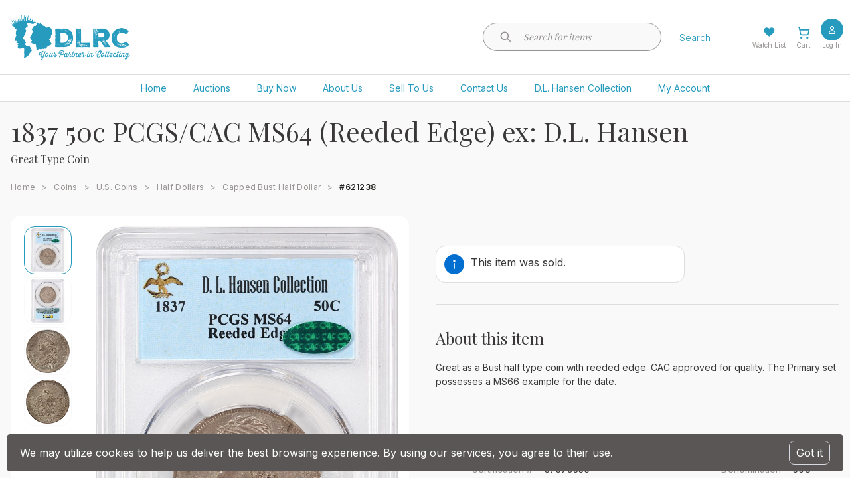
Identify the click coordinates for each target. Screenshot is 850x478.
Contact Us (484, 88)
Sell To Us (411, 88)
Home (154, 88)
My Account (684, 88)
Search (695, 37)
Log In (832, 45)
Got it (809, 452)
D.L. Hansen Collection (583, 88)
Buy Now (276, 88)
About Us (343, 88)
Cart (803, 45)
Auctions (211, 88)
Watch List (769, 45)
